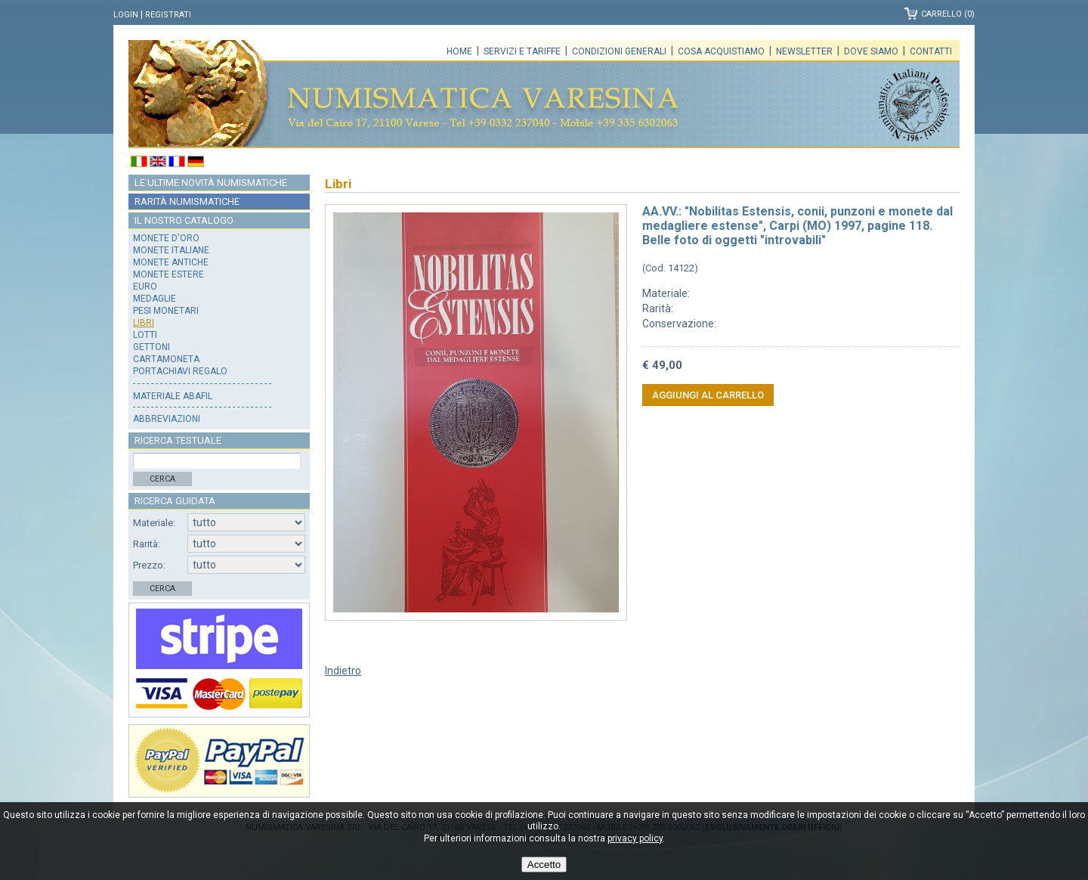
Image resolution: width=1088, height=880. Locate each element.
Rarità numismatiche (187, 201)
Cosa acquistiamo (721, 51)
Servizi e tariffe (522, 51)
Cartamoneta (166, 359)
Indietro (343, 671)
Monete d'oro (166, 238)
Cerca (162, 479)
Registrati (168, 15)
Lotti (145, 335)
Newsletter (804, 51)
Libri (143, 323)
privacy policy (635, 838)
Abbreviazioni (166, 419)
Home (459, 51)
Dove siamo (871, 51)
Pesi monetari (166, 310)
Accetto (544, 864)
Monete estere (168, 274)
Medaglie (154, 298)
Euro (145, 286)
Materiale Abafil (172, 396)
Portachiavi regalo (180, 371)
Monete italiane (171, 250)
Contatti (931, 51)
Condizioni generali (619, 51)
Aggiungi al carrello (708, 395)
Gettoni (151, 347)
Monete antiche (171, 262)
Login (125, 15)
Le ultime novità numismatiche (210, 182)
